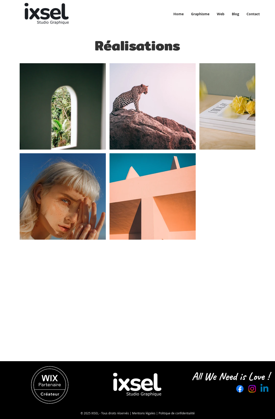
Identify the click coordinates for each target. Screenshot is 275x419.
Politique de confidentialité (177, 413)
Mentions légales (143, 413)
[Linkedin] (264, 389)
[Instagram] (252, 389)
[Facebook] (240, 389)
